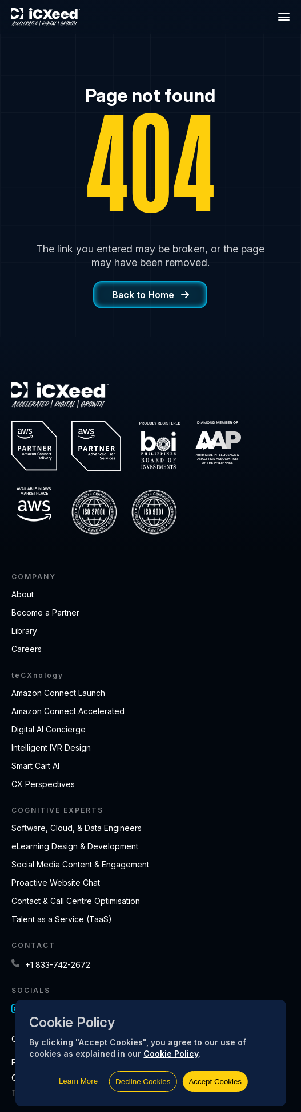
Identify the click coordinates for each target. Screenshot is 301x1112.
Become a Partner (45, 612)
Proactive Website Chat (55, 882)
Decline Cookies (142, 1081)
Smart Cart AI (35, 766)
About (22, 594)
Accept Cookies (215, 1081)
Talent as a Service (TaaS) (61, 919)
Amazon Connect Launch (58, 693)
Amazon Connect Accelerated (68, 711)
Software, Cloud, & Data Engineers (76, 828)
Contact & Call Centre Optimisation (75, 901)
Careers (26, 649)
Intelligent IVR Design (51, 747)
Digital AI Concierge (48, 729)
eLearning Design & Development (74, 846)
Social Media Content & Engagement (80, 864)
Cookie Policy (170, 1053)
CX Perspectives (43, 784)
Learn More (78, 1081)
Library (24, 631)
